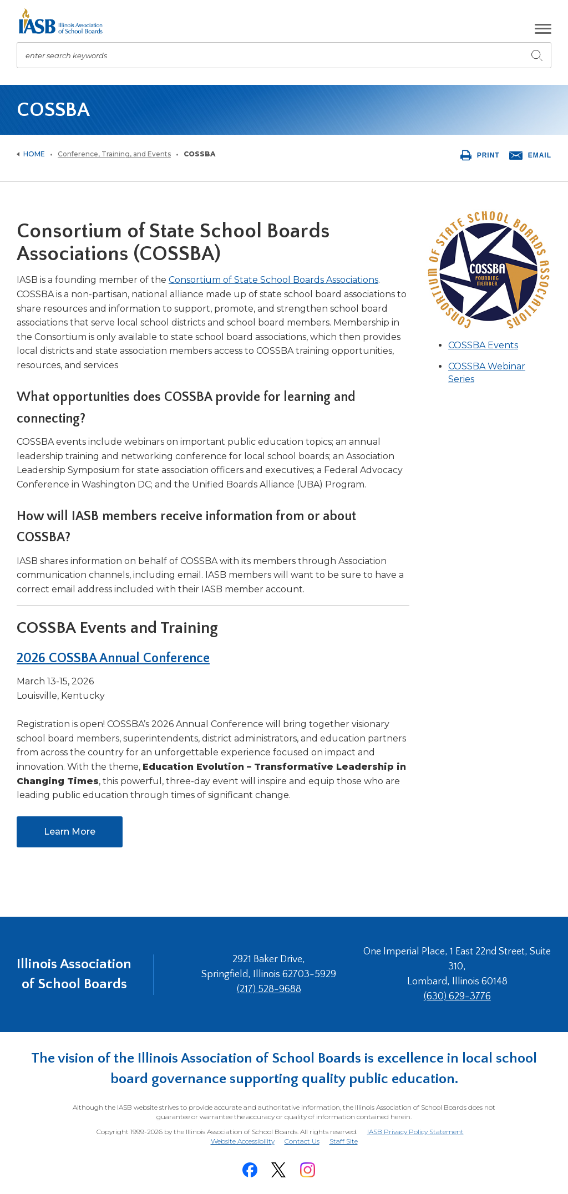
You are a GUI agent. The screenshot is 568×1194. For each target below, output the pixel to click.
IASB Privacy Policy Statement (415, 1131)
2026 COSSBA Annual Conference (113, 658)
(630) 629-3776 (457, 996)
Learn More (83, 835)
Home (34, 154)
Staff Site (343, 1141)
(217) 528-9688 (269, 989)
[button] (543, 29)
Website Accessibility (243, 1141)
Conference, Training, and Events (114, 154)
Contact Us (302, 1141)
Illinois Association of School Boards (74, 974)
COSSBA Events (483, 345)
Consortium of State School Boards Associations (273, 280)
